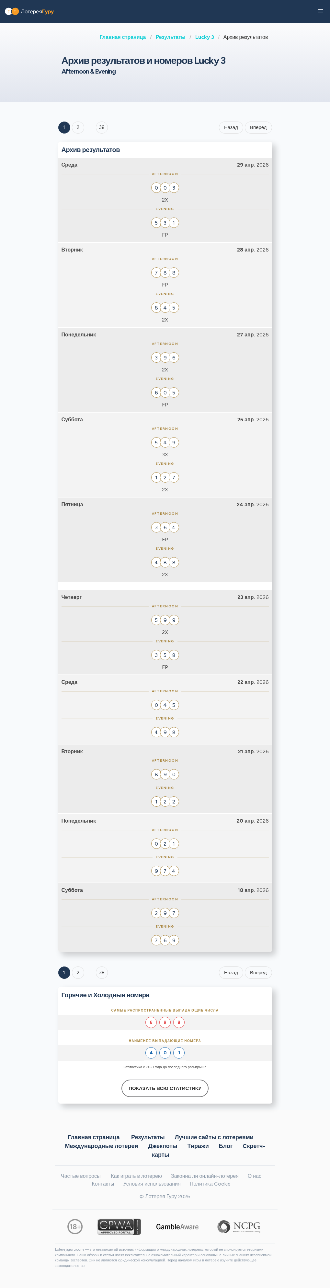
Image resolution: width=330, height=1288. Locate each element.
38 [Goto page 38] (102, 973)
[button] (320, 11)
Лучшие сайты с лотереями (214, 1137)
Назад (231, 127)
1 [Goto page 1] (64, 127)
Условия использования (152, 1184)
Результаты (171, 37)
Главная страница (123, 37)
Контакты (103, 1184)
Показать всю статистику (165, 1088)
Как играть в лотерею (136, 1176)
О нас (254, 1176)
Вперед (258, 127)
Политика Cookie (210, 1184)
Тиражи (198, 1145)
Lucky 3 (204, 37)
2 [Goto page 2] (78, 127)
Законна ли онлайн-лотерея (205, 1176)
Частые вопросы (80, 1176)
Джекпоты (162, 1145)
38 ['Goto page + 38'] (102, 127)
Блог (226, 1145)
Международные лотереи (101, 1145)
